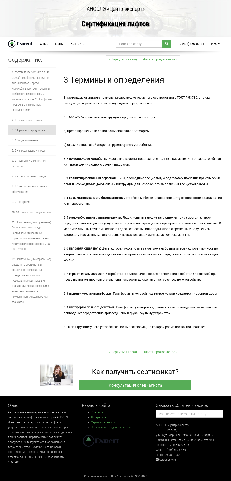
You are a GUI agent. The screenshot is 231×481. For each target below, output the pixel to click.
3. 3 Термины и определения (28, 130)
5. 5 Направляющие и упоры (28, 150)
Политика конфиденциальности (111, 427)
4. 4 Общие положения (25, 140)
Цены (59, 43)
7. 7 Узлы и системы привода (29, 176)
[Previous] (123, 59)
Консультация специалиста (135, 385)
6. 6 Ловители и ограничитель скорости (29, 163)
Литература (98, 417)
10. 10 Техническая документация (31, 212)
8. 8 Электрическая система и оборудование (29, 188)
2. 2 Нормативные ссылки (27, 120)
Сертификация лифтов (115, 23)
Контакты (77, 43)
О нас (44, 43)
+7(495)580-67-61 (191, 43)
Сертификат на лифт (104, 422)
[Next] (160, 59)
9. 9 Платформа (21, 202)
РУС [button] (215, 43)
